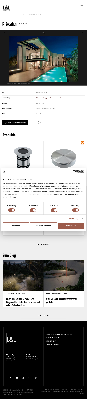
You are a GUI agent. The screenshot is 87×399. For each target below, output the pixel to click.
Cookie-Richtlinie (76, 389)
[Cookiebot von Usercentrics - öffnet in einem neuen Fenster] (74, 171)
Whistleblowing (46, 391)
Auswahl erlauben (43, 226)
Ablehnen (16, 226)
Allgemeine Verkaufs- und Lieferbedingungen (67, 391)
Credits (81, 393)
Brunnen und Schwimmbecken (60, 98)
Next (82, 32)
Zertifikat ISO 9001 (52, 344)
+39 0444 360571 (31, 357)
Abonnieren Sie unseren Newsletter (59, 334)
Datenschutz (65, 389)
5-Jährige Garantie (53, 338)
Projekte (12, 15)
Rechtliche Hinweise (52, 389)
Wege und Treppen (42, 98)
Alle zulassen (71, 226)
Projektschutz (51, 341)
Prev (4, 32)
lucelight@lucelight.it (32, 359)
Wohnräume (22, 15)
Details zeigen (74, 218)
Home (5, 15)
